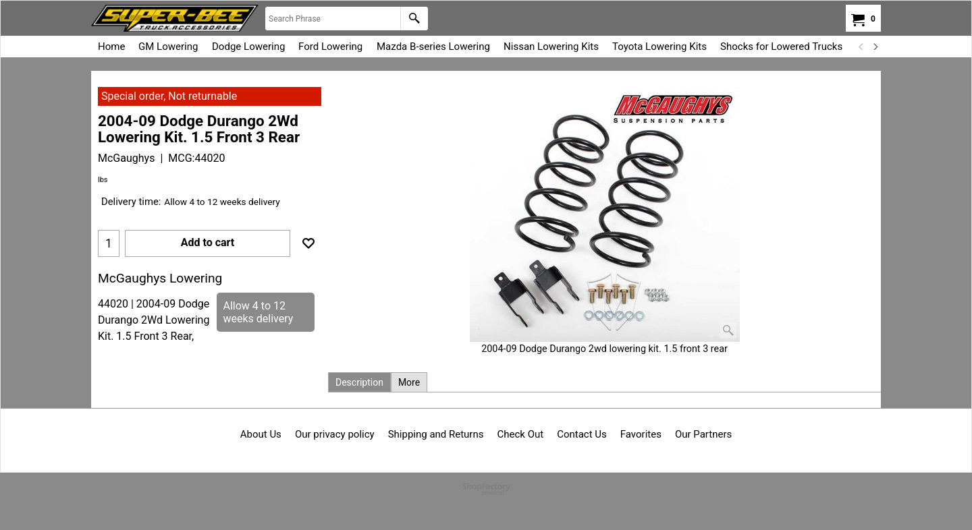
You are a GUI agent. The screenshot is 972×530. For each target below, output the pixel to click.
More (409, 382)
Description (359, 382)
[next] (875, 46)
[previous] (861, 46)
